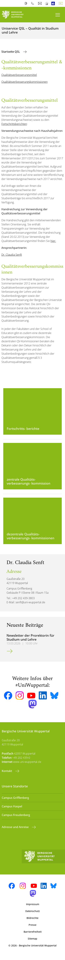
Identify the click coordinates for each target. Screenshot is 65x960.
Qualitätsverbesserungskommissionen (24, 82)
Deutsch (61, 3)
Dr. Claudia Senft (11, 255)
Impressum (32, 904)
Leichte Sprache (54, 3)
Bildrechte (32, 918)
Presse (32, 924)
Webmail (40, 3)
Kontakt (7, 771)
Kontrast (26, 3)
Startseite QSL (11, 52)
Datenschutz (32, 911)
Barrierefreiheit (33, 931)
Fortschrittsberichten (14, 124)
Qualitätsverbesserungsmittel (19, 75)
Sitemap (32, 938)
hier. (53, 241)
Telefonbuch (33, 3)
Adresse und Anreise (15, 827)
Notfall (47, 3)
